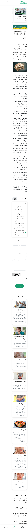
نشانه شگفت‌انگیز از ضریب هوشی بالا (15, 174)
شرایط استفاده (5, 493)
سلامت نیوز (21, 2)
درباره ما (24, 493)
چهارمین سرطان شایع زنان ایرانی (18, 327)
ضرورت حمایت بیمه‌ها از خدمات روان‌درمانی (16, 476)
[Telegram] (12, 36)
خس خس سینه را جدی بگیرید (18, 304)
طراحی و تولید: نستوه (14, 522)
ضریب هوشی (14, 153)
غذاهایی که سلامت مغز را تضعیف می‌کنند (16, 460)
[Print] (8, 36)
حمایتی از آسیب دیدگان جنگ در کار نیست (16, 464)
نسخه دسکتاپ (14, 515)
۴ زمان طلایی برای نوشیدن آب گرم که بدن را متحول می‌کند (13, 279)
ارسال (14, 223)
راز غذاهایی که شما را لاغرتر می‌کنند (17, 376)
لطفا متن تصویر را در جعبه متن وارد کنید (18, 216)
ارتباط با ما (18, 493)
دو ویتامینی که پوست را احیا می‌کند (17, 427)
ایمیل (14, 195)
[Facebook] (18, 36)
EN (6, 2)
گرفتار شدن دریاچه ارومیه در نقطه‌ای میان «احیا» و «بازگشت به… (7, 19)
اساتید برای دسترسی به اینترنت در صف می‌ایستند (14, 448)
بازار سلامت (21, 42)
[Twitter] (15, 36)
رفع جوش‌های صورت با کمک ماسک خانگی (16, 401)
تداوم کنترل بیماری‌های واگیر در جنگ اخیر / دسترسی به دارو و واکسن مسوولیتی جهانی (16, 481)
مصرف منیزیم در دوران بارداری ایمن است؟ (16, 252)
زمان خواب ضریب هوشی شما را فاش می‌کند (13, 162)
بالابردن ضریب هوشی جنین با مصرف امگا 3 (13, 177)
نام (14, 187)
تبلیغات (12, 493)
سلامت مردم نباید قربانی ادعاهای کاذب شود (21, 19)
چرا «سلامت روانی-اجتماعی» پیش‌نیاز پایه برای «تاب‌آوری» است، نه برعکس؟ (15, 454)
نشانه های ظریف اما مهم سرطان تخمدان (16, 350)
